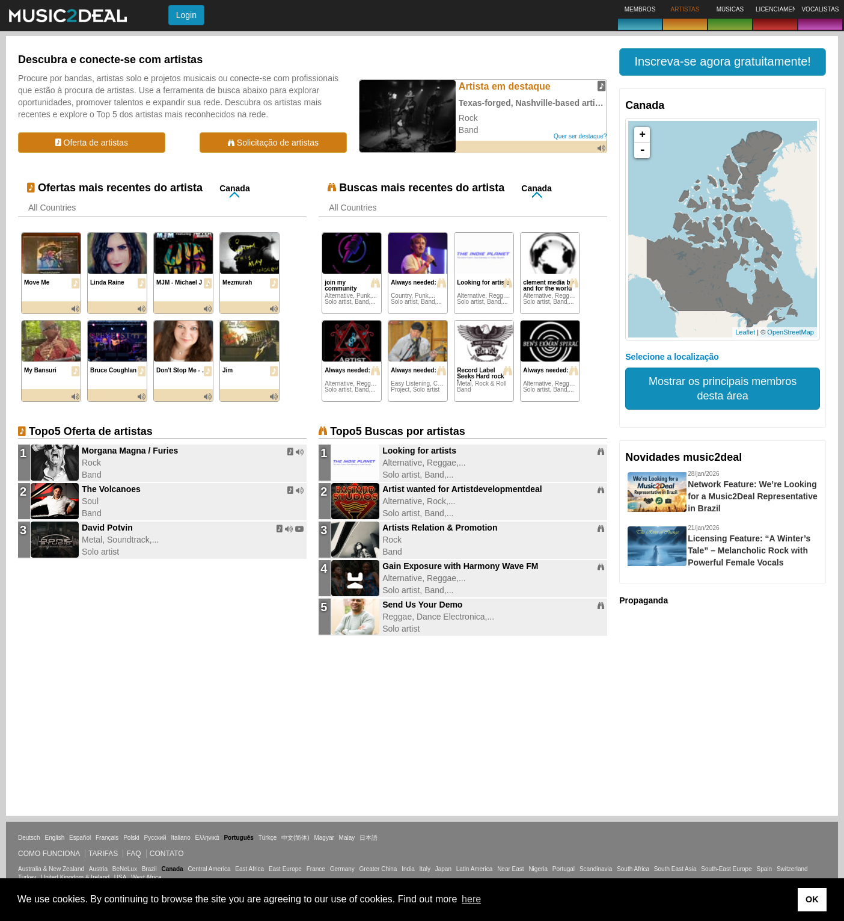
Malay (347, 837)
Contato (167, 853)
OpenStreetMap (790, 332)
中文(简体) (295, 837)
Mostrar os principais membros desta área (723, 388)
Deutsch (29, 837)
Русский (155, 837)
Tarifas (103, 853)
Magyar (324, 837)
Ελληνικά (207, 837)
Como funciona (49, 853)
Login (186, 15)
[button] (722, 62)
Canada (234, 188)
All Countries (52, 207)
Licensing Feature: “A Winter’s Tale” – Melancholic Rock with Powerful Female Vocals (749, 550)
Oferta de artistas (91, 142)
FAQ (133, 853)
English (54, 837)
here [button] (471, 899)
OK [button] (812, 899)
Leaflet (745, 332)
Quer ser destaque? (580, 136)
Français (107, 837)
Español (80, 837)
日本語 (368, 837)
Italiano (180, 837)
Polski (131, 837)
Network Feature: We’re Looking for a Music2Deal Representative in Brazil (753, 496)
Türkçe (267, 837)
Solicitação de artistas (273, 142)
